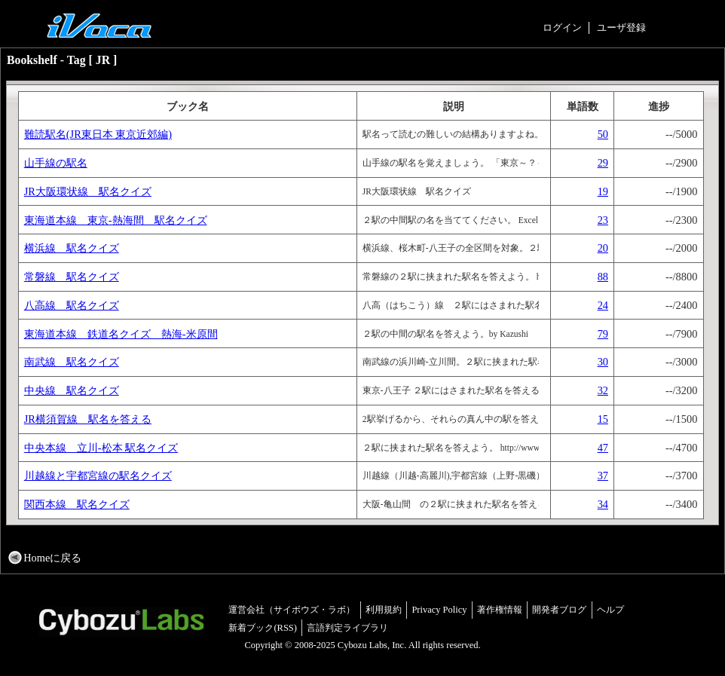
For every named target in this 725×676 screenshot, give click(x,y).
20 (603, 248)
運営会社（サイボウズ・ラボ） (291, 609)
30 (603, 362)
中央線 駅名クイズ (71, 390)
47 (603, 448)
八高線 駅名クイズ (71, 305)
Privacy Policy (439, 609)
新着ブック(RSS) (262, 627)
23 (603, 220)
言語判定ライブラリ (347, 627)
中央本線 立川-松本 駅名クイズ (101, 448)
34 (603, 504)
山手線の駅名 (55, 163)
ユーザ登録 (621, 27)
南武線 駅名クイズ (71, 362)
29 (603, 163)
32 (603, 390)
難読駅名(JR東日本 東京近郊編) (98, 134)
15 (603, 419)
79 (603, 334)
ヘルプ (610, 609)
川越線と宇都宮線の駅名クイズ (98, 476)
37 (603, 476)
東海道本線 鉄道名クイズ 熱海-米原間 (121, 334)
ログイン (562, 27)
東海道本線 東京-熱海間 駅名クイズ (115, 220)
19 (603, 191)
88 (603, 277)
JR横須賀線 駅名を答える (87, 419)
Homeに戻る (52, 558)
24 (603, 305)
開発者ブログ (559, 609)
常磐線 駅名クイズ (71, 277)
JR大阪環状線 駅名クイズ (87, 191)
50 (603, 134)
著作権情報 (499, 609)
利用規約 (384, 609)
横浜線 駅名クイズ (71, 248)
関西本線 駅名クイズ (77, 504)
